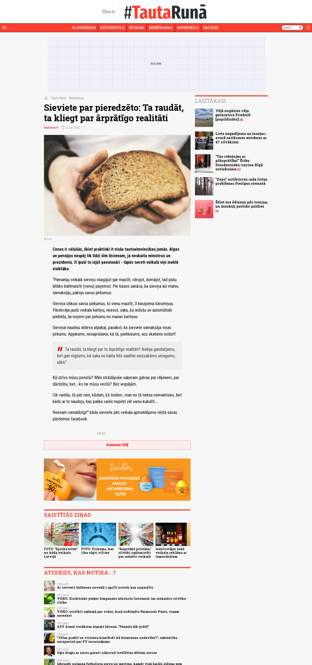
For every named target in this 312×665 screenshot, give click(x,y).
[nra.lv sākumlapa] (108, 12)
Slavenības (84, 27)
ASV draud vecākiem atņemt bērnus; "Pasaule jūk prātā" (103, 627)
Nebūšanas (161, 27)
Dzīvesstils (112, 27)
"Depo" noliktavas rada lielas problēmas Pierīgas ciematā (241, 181)
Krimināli (188, 27)
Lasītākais (210, 100)
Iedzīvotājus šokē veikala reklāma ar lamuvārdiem (171, 553)
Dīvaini (136, 27)
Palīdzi (210, 27)
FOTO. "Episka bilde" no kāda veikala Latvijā (61, 553)
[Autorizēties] (307, 27)
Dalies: (101, 433)
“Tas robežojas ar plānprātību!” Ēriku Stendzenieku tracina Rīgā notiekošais (239, 162)
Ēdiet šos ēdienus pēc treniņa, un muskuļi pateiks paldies (241, 204)
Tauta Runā (58, 98)
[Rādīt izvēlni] (4, 27)
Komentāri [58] (117, 445)
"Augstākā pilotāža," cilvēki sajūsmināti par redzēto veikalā (134, 553)
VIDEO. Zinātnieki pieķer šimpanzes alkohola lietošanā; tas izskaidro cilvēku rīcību (121, 600)
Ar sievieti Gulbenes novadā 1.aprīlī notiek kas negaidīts (105, 587)
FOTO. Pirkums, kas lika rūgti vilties (97, 551)
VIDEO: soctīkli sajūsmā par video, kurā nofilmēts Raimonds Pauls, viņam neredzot (118, 613)
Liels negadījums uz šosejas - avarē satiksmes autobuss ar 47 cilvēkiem (241, 137)
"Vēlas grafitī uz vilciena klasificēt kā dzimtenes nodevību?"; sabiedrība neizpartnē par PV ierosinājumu (117, 639)
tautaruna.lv (51, 127)
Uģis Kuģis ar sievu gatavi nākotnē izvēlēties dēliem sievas (107, 653)
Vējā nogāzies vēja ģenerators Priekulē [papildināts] (232, 114)
